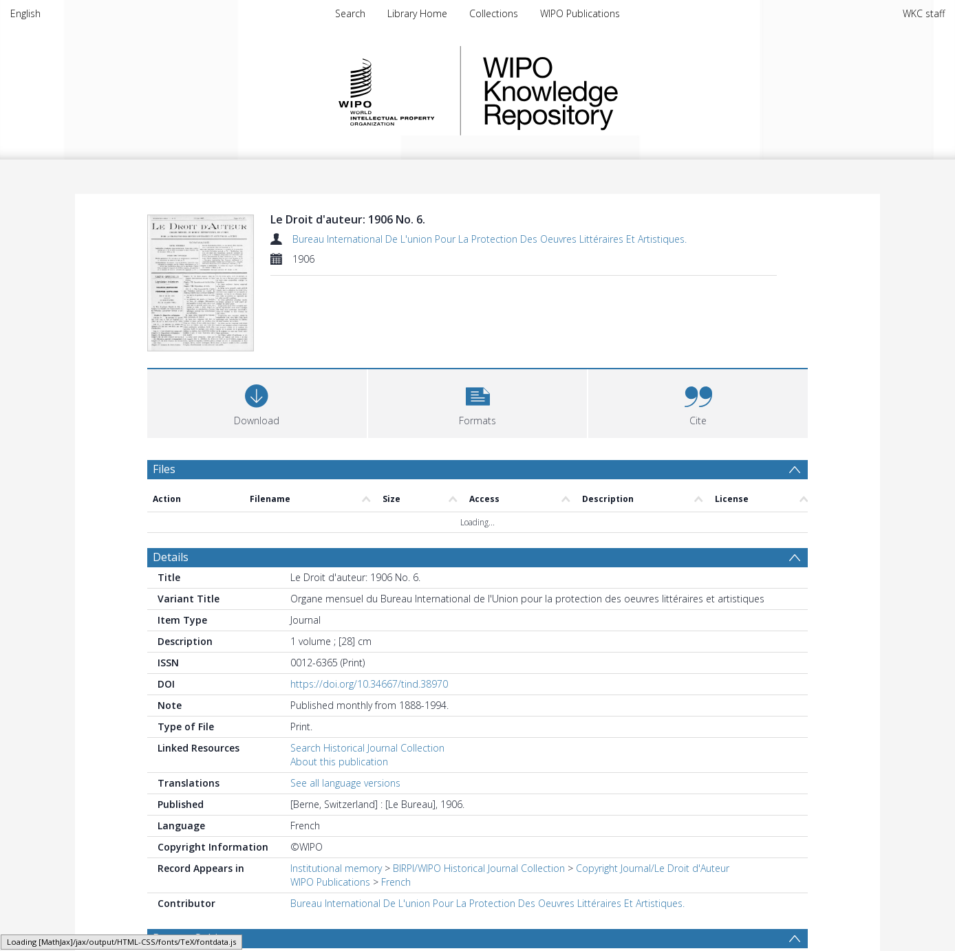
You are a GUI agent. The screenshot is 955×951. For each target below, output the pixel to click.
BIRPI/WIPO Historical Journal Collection (479, 868)
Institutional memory (336, 868)
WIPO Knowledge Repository (607, 90)
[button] (478, 402)
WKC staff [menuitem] (924, 13)
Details (171, 557)
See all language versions (345, 782)
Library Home (417, 13)
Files (164, 469)
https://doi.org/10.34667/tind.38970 (369, 683)
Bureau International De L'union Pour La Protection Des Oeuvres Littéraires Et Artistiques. (489, 238)
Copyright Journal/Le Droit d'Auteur (652, 868)
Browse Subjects (195, 937)
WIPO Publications (580, 13)
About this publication (339, 761)
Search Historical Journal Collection (367, 747)
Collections (493, 13)
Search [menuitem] (350, 13)
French (396, 881)
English (25, 13)
